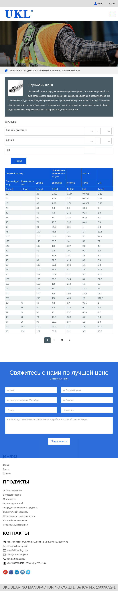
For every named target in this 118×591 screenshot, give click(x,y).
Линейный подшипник (50, 70)
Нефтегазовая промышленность (19, 516)
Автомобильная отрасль (15, 520)
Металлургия (9, 499)
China (112, 3)
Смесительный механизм (15, 512)
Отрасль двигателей (13, 503)
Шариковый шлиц (72, 70)
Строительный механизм (15, 525)
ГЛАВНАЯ (15, 70)
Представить (59, 479)
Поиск (19, 161)
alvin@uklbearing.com (17, 546)
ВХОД (100, 3)
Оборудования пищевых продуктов (20, 507)
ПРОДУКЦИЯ (29, 70)
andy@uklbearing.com (17, 554)
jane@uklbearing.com (17, 550)
